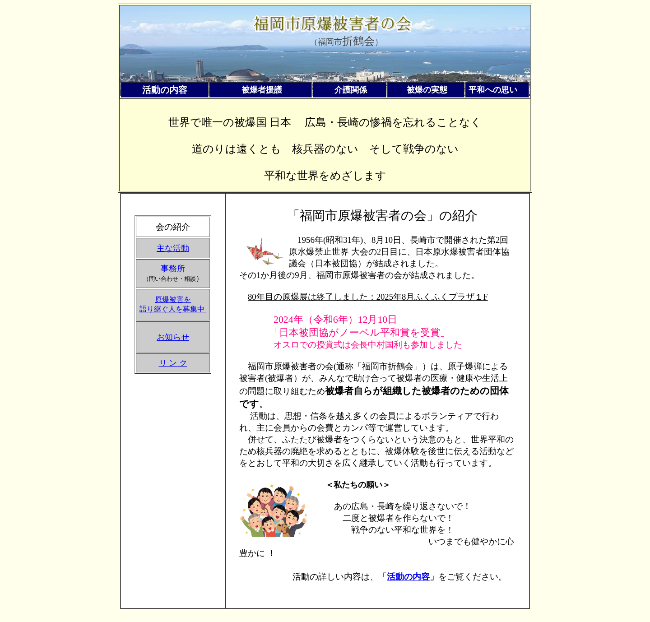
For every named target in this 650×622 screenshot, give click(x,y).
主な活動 (173, 248)
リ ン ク (173, 362)
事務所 (173, 268)
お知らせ (173, 337)
